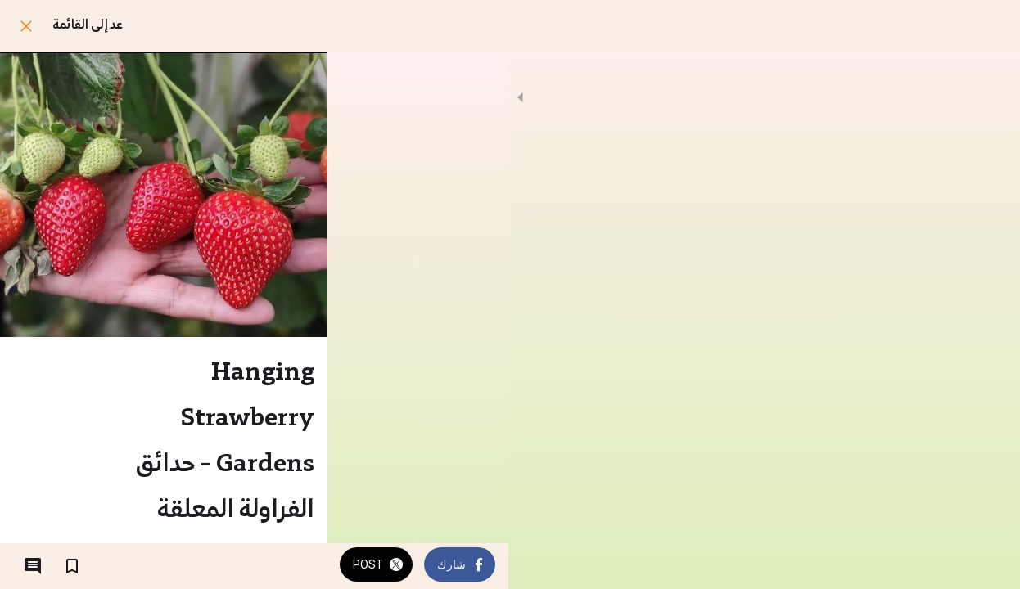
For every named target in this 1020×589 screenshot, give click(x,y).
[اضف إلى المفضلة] (72, 566)
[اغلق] (26, 26)
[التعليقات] (32, 566)
